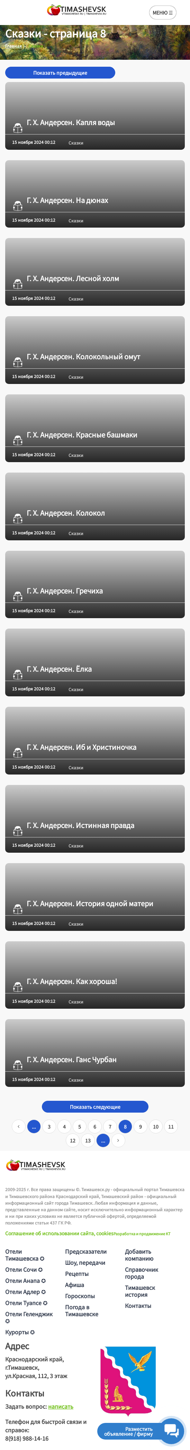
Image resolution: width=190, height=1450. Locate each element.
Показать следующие (95, 1106)
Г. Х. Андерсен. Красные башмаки (74, 435)
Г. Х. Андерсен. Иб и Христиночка (74, 747)
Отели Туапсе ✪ (26, 1302)
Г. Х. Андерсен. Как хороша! (64, 981)
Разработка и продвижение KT (142, 1233)
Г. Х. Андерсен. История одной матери (82, 903)
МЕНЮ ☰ (163, 12)
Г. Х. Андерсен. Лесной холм (65, 278)
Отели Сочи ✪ (24, 1269)
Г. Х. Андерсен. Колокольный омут (76, 356)
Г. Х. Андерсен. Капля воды (63, 122)
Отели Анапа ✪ (25, 1280)
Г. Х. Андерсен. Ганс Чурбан (64, 1059)
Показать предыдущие (60, 72)
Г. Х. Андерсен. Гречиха (57, 591)
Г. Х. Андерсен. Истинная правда (73, 825)
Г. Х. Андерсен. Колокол (58, 513)
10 (156, 1126)
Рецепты (77, 1273)
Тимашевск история (140, 1291)
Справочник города (141, 1273)
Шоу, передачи (85, 1262)
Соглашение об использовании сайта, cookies (59, 1233)
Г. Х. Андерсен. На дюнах (60, 200)
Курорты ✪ (20, 1331)
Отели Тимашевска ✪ (24, 1255)
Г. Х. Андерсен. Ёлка (52, 669)
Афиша (74, 1284)
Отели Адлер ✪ (25, 1291)
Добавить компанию (139, 1255)
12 (72, 1140)
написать (60, 1406)
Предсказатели (86, 1251)
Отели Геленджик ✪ (29, 1317)
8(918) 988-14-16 (26, 1438)
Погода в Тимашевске (81, 1310)
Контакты (138, 1305)
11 (171, 1126)
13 (88, 1140)
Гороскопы (80, 1295)
